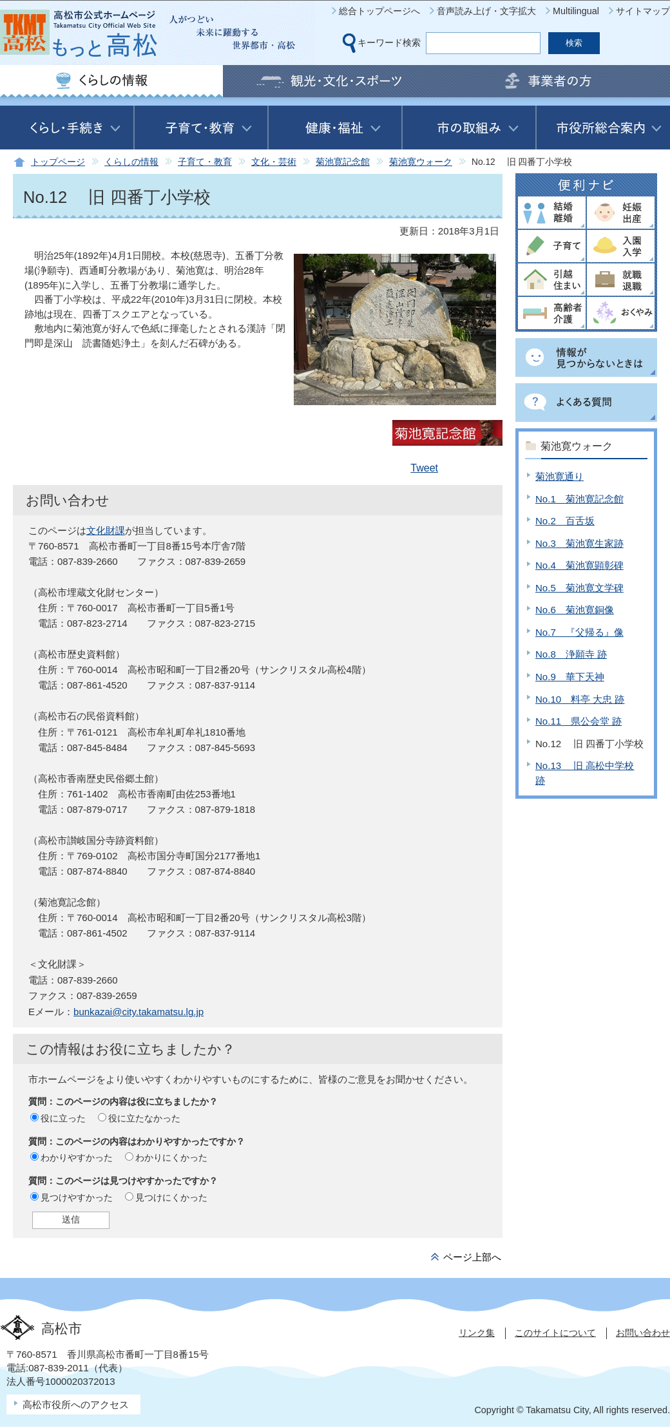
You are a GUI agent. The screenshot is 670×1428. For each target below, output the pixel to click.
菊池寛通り (559, 476)
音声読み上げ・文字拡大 (486, 11)
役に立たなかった (144, 1118)
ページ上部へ (472, 1257)
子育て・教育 (205, 162)
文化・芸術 (273, 162)
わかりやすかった (77, 1157)
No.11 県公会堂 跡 (578, 721)
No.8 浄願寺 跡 (571, 654)
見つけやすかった (77, 1197)
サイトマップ (643, 11)
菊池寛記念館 (343, 162)
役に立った (63, 1118)
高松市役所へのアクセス (76, 1404)
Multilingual (576, 11)
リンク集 (477, 1333)
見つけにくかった (171, 1197)
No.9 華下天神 (569, 676)
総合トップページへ (379, 11)
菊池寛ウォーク (420, 162)
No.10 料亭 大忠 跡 (579, 699)
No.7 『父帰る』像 (579, 632)
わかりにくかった (171, 1157)
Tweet (424, 467)
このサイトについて (555, 1333)
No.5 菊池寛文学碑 (579, 587)
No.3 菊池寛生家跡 (579, 543)
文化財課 (105, 530)
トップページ (58, 162)
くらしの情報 (131, 162)
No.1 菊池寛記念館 (579, 498)
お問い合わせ (643, 1333)
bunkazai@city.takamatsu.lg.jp (138, 1011)
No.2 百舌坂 (565, 520)
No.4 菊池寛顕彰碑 (579, 565)
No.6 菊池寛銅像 (574, 609)
